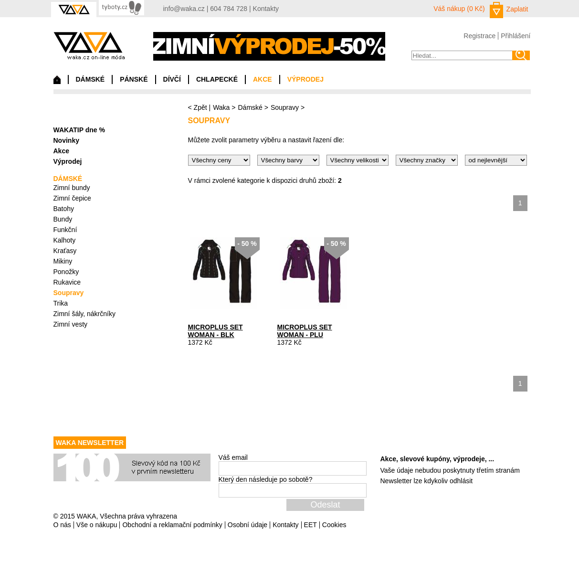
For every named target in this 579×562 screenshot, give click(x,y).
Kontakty (266, 8)
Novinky (66, 140)
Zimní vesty (70, 324)
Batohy (63, 208)
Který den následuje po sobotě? (266, 479)
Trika (60, 303)
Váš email (233, 457)
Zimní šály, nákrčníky (84, 314)
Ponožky (66, 272)
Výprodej (67, 161)
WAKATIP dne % (79, 130)
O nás (62, 525)
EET (310, 525)
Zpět (200, 107)
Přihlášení (515, 36)
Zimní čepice (72, 198)
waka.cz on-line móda (89, 45)
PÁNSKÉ (133, 79)
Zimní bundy (71, 187)
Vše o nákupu (96, 525)
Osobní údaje (247, 525)
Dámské (250, 107)
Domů (57, 82)
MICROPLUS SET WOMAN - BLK (215, 331)
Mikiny (63, 261)
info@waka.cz (184, 8)
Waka (221, 107)
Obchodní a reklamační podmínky (172, 525)
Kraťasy (65, 250)
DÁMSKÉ (90, 79)
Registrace (479, 36)
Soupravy (285, 107)
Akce (61, 151)
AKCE (262, 79)
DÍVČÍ (172, 79)
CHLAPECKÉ (217, 79)
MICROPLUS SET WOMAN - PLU (304, 331)
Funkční (65, 229)
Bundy (63, 219)
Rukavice (67, 282)
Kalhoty (64, 240)
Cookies (334, 525)
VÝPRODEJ (305, 79)
